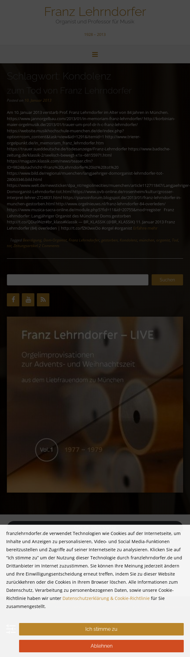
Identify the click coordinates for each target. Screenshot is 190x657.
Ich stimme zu (101, 629)
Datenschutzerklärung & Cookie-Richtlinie (106, 598)
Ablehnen (101, 646)
